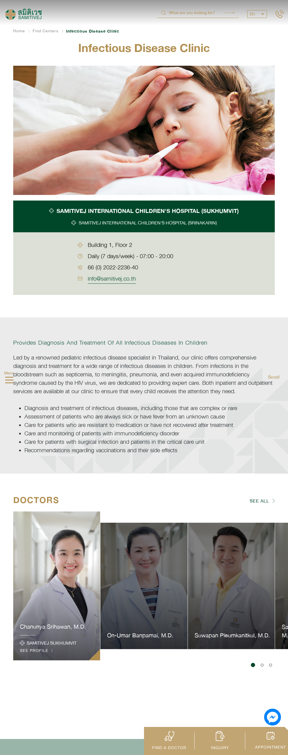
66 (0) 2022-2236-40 (113, 267)
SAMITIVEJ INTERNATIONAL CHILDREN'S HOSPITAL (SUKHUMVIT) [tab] (148, 210)
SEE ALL (259, 500)
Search (229, 13)
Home (19, 31)
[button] (253, 665)
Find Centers (45, 31)
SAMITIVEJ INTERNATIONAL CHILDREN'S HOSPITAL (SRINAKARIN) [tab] (148, 222)
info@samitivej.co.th (112, 278)
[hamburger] (9, 381)
